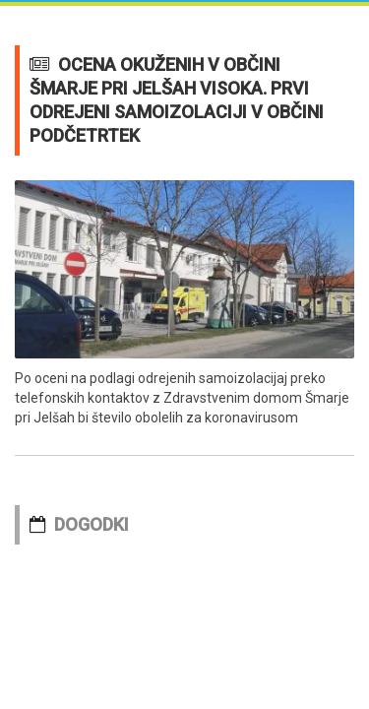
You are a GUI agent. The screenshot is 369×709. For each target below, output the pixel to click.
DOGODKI (91, 524)
